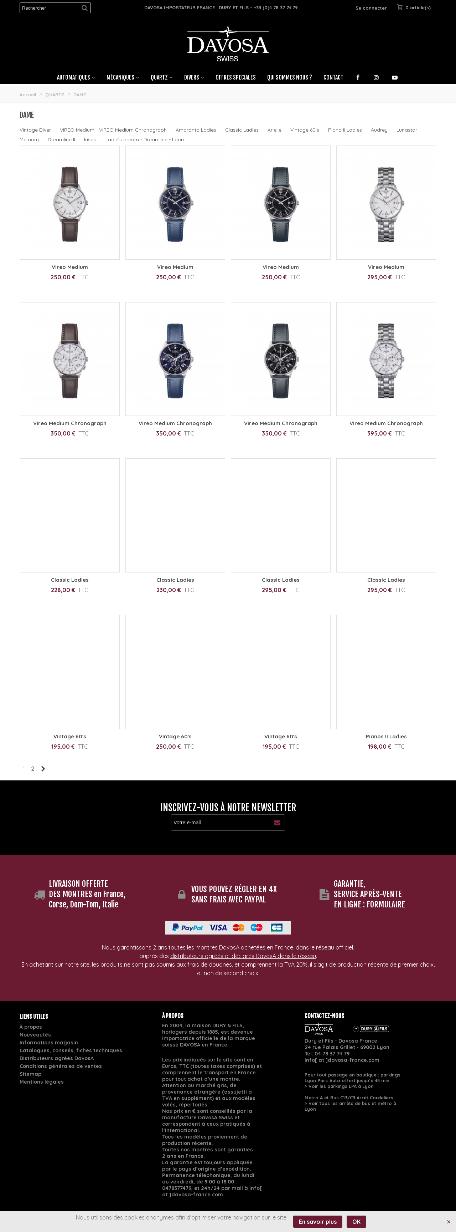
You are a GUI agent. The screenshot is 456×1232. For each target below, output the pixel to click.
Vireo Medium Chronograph (70, 423)
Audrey (379, 130)
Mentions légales (42, 1082)
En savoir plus (318, 1221)
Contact (333, 77)
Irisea (90, 139)
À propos (31, 1027)
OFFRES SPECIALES (236, 77)
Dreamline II (61, 139)
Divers (191, 77)
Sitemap (30, 1074)
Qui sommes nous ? (289, 77)
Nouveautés (35, 1035)
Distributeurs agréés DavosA (57, 1058)
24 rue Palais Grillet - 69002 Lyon (347, 1047)
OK (356, 1221)
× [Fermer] (449, 1221)
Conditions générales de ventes (61, 1066)
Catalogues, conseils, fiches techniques (71, 1050)
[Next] (43, 768)
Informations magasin (49, 1042)
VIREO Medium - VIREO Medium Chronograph (113, 130)
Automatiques (73, 77)
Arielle (274, 130)
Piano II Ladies (345, 130)
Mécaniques (120, 77)
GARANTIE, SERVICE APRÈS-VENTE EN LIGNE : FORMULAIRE (369, 894)
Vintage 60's (304, 130)
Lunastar (407, 130)
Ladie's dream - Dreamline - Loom (145, 139)
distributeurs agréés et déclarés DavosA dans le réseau (243, 955)
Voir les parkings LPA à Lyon (341, 1086)
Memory (29, 139)
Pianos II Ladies (386, 736)
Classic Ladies (242, 130)
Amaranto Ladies (196, 130)
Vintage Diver (35, 130)
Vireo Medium (70, 267)
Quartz (159, 77)
